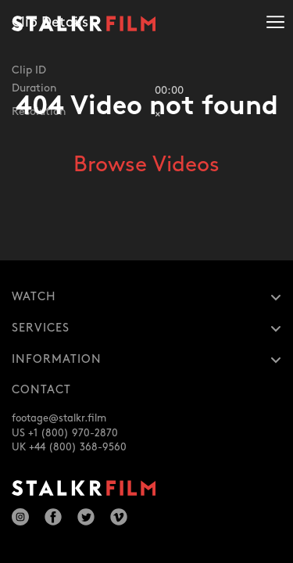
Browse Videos (146, 165)
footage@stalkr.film (59, 418)
